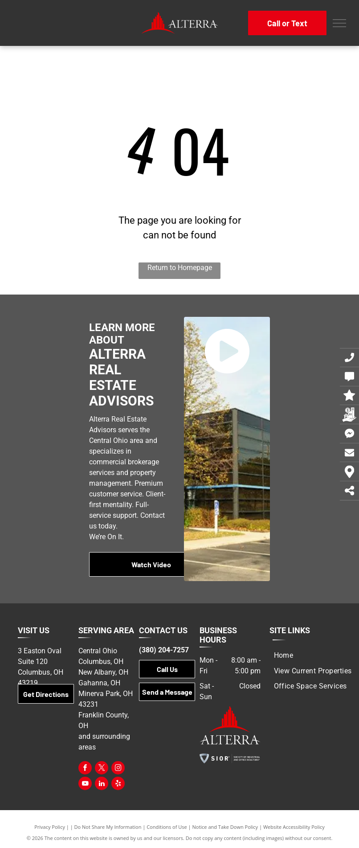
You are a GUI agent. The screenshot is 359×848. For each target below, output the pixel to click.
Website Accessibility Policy (294, 826)
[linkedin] (101, 784)
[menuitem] (283, 655)
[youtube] (85, 784)
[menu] (339, 23)
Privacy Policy (49, 826)
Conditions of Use (167, 826)
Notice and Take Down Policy (225, 826)
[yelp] (118, 784)
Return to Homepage (179, 267)
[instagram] (118, 769)
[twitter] (101, 769)
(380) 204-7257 (164, 650)
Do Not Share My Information (108, 826)
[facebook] (85, 769)
